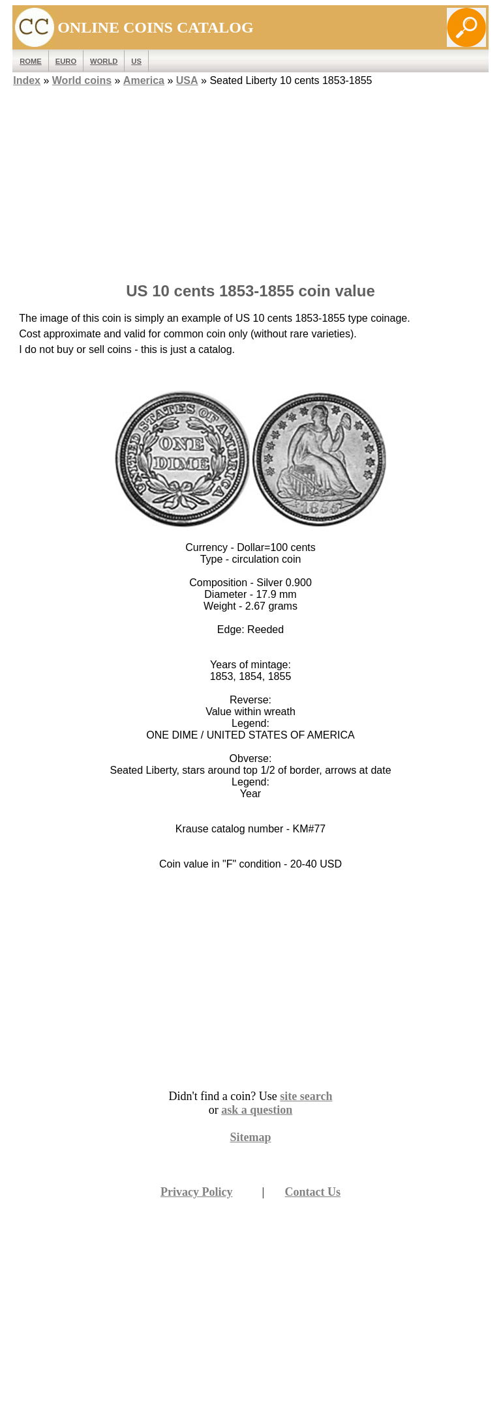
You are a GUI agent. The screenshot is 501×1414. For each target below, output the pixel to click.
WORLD (103, 61)
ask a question (256, 1109)
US (136, 61)
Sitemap (250, 1137)
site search (306, 1096)
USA (187, 80)
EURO (65, 61)
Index (26, 80)
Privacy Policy (196, 1191)
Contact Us (313, 1191)
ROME (31, 61)
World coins (82, 80)
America (143, 80)
